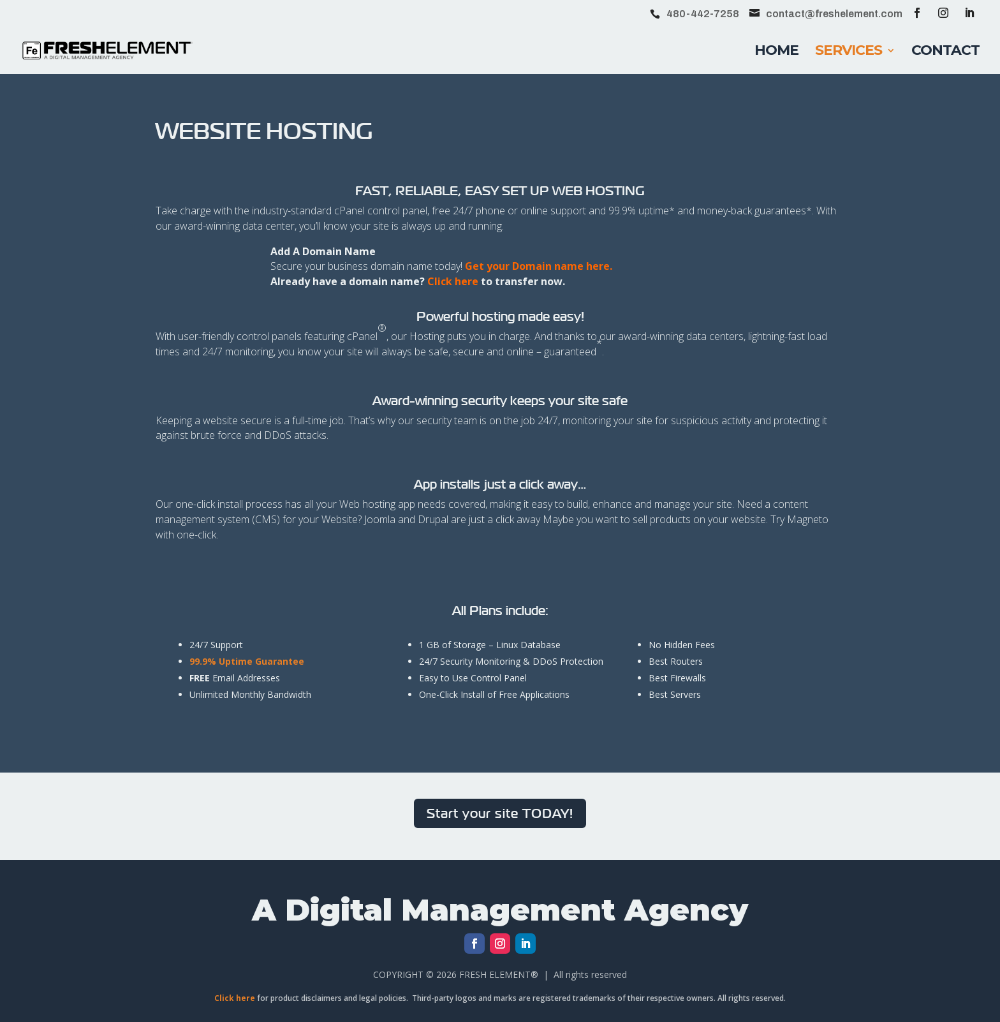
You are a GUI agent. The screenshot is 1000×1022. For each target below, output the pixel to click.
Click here (452, 281)
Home (776, 52)
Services (848, 52)
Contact (945, 52)
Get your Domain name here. (538, 266)
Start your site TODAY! (500, 813)
